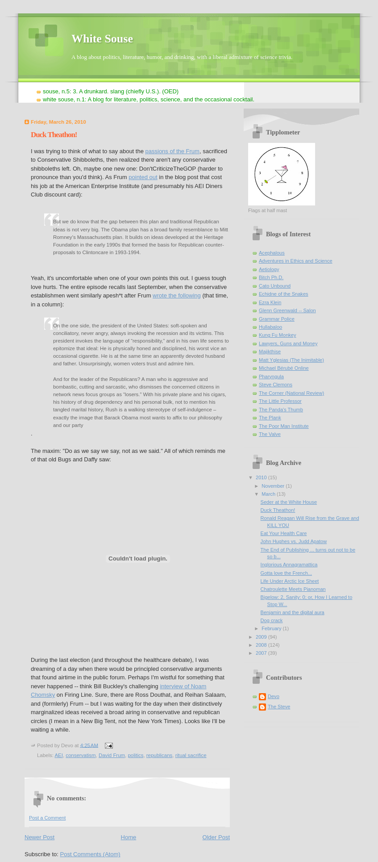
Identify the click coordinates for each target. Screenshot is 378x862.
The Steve (279, 706)
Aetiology (269, 269)
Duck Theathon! (54, 134)
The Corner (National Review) (291, 393)
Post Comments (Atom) (90, 854)
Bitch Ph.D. (271, 277)
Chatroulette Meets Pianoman (293, 589)
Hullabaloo (270, 327)
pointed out (143, 177)
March (269, 494)
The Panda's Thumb (281, 409)
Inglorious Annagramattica (289, 564)
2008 (262, 645)
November (274, 486)
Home (129, 837)
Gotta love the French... (286, 573)
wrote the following (177, 295)
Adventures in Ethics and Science (295, 261)
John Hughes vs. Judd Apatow (294, 541)
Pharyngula (271, 376)
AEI (58, 755)
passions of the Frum (172, 151)
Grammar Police (277, 319)
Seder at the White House (289, 502)
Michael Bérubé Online (284, 368)
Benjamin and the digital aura (292, 612)
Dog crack (272, 620)
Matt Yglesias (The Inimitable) (291, 360)
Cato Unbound (275, 286)
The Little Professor (280, 401)
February (272, 628)
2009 (262, 637)
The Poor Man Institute (284, 426)
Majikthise (270, 351)
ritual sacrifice (191, 755)
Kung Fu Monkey (277, 335)
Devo (273, 696)
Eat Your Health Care (284, 533)
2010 (262, 477)
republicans (159, 755)
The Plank (270, 417)
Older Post (216, 837)
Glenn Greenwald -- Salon (287, 310)
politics (135, 755)
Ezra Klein (270, 302)
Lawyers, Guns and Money (288, 343)
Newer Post (39, 837)
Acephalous (272, 252)
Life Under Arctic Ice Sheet (290, 581)
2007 (262, 653)
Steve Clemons (275, 384)
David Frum (112, 755)
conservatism (81, 755)
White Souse (102, 38)
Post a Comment (47, 817)
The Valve (270, 434)
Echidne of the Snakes (283, 294)
